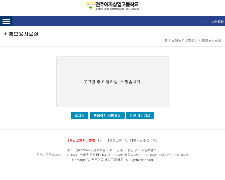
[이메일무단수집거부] (141, 140)
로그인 (204, 21)
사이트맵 (218, 21)
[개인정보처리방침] (82, 140)
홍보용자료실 (211, 40)
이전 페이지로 (140, 115)
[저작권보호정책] (111, 140)
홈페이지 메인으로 (107, 115)
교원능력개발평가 (185, 40)
